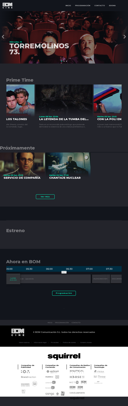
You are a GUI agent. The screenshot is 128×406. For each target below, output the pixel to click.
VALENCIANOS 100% (100, 279)
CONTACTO (99, 5)
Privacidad (54, 342)
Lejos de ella (22, 279)
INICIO (68, 5)
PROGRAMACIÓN (82, 5)
